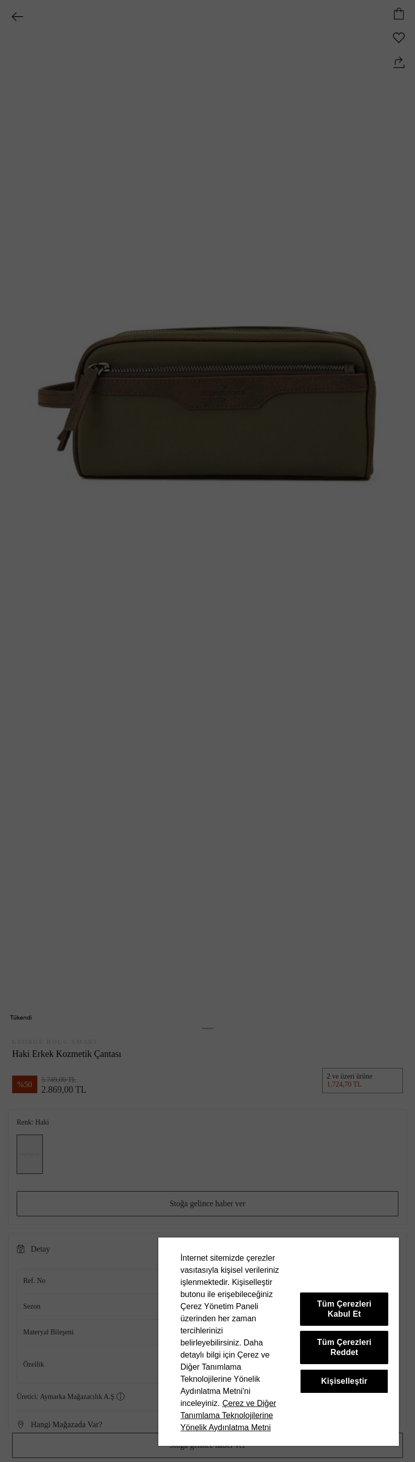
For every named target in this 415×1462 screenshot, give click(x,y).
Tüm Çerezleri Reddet (344, 1347)
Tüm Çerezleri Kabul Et (344, 1309)
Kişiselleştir (344, 1381)
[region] (278, 1342)
